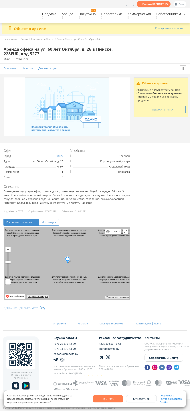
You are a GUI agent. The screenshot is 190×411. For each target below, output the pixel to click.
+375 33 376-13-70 (65, 348)
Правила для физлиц (148, 323)
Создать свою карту (38, 296)
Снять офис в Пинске (42, 39)
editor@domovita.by (66, 353)
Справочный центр (164, 358)
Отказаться (141, 399)
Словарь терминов (111, 323)
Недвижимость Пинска (16, 39)
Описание (10, 68)
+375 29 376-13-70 (65, 343)
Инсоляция (49, 222)
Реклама (83, 323)
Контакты (152, 338)
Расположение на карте (21, 222)
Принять (108, 399)
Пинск (59, 156)
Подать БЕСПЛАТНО (155, 4)
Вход (179, 4)
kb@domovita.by (109, 348)
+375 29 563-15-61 (110, 343)
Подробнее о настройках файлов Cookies (171, 399)
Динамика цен (47, 68)
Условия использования (117, 297)
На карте (27, 68)
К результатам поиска (169, 28)
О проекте (59, 323)
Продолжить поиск (161, 109)
